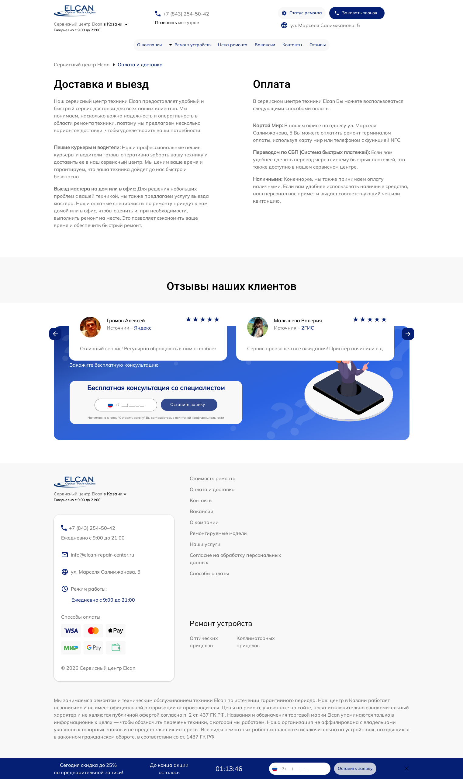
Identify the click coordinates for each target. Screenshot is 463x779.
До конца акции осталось (169, 768)
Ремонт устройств (192, 44)
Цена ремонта (232, 44)
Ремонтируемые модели (218, 533)
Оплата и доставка (212, 489)
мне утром (177, 22)
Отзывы (317, 44)
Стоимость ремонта (213, 478)
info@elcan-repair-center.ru (97, 554)
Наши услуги (205, 544)
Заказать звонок (355, 13)
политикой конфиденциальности (199, 418)
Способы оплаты (209, 573)
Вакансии (265, 44)
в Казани (115, 24)
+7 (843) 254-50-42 (186, 14)
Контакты (292, 44)
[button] (55, 334)
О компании (149, 44)
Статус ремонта (302, 13)
